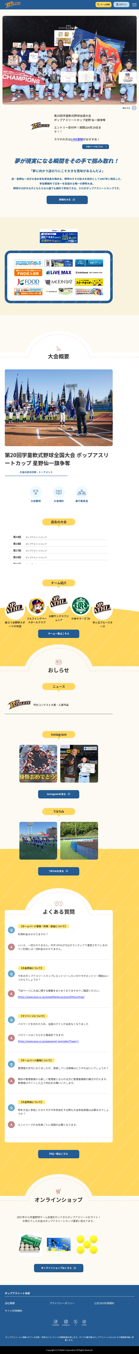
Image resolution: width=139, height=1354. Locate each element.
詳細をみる (65, 199)
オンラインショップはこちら (56, 1267)
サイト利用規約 (13, 1310)
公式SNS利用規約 (104, 1303)
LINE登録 (77, 139)
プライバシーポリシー (62, 1303)
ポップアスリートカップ (30, 537)
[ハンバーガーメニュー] (134, 5)
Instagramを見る (56, 794)
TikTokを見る (56, 871)
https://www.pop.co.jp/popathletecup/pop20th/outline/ (51, 997)
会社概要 (10, 1303)
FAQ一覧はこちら (58, 1153)
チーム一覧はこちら (58, 633)
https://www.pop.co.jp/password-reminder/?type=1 (48, 1041)
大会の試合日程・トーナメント (36, 472)
